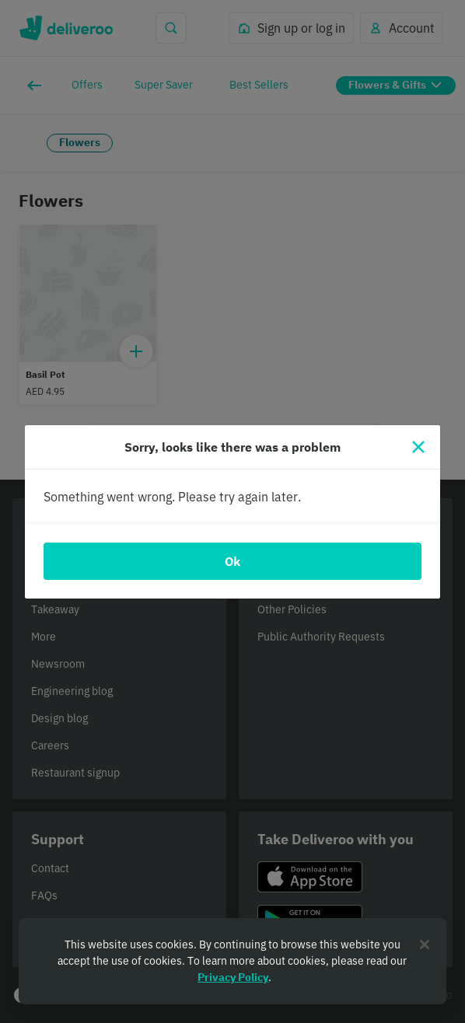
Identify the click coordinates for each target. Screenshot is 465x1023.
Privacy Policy (233, 977)
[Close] (418, 447)
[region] (232, 961)
